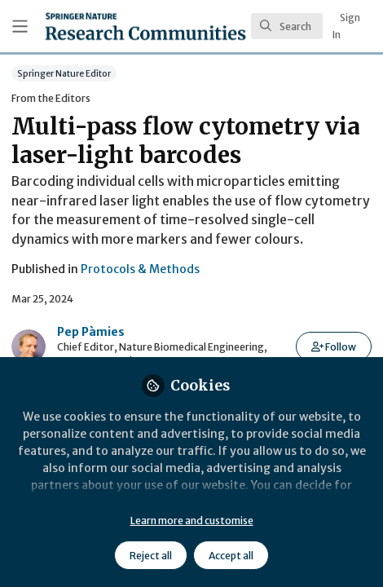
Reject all (151, 555)
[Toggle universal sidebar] (20, 26)
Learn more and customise (191, 520)
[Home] (145, 26)
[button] (334, 346)
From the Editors (50, 98)
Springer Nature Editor (64, 73)
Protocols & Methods (140, 269)
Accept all (231, 555)
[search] (287, 26)
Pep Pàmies (91, 331)
